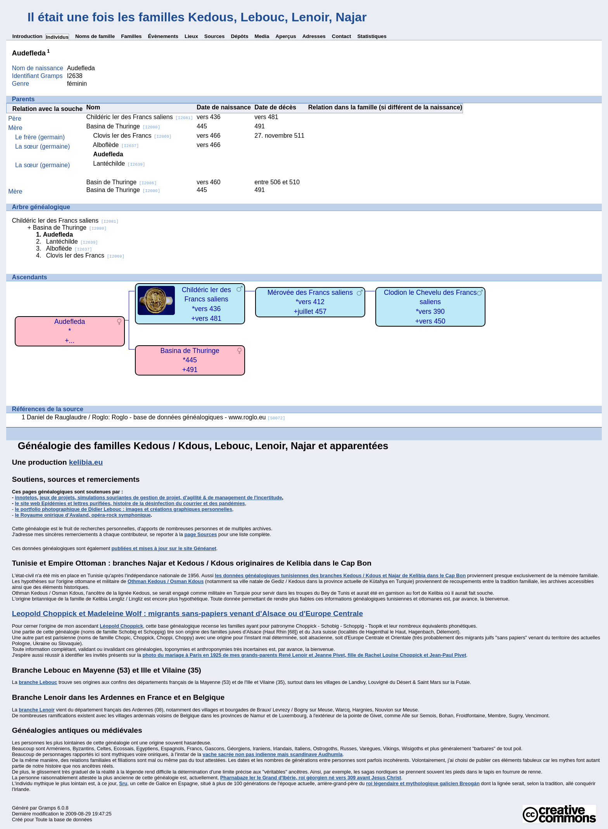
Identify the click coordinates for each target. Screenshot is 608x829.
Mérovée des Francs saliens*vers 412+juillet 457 (310, 302)
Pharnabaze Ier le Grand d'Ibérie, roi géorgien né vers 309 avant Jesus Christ (310, 778)
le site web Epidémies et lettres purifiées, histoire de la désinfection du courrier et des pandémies (130, 503)
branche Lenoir (36, 710)
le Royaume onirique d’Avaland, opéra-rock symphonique (83, 515)
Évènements (163, 36)
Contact (341, 36)
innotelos (26, 497)
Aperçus (285, 36)
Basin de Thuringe (121, 182)
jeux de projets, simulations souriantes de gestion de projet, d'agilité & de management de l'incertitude (161, 497)
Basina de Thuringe (123, 126)
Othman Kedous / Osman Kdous (166, 581)
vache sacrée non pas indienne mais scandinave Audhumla (273, 754)
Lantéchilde (119, 163)
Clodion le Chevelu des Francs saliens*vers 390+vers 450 (430, 307)
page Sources (201, 534)
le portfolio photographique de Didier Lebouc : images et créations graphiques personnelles (123, 509)
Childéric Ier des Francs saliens (139, 117)
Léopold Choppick (121, 626)
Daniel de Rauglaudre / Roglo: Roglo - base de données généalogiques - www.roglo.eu (156, 417)
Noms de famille (95, 36)
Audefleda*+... (69, 331)
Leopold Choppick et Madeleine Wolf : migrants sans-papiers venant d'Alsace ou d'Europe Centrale (187, 613)
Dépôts (239, 36)
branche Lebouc (38, 682)
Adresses (314, 36)
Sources (214, 36)
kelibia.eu (86, 462)
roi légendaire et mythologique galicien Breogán (423, 783)
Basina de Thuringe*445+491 (190, 360)
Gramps (47, 808)
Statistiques (372, 36)
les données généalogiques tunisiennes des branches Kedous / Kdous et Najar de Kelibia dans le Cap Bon (340, 575)
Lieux (191, 36)
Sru (123, 783)
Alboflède (116, 145)
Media (262, 36)
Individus (57, 37)
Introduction (27, 36)
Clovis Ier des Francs (132, 135)
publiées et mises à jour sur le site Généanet (164, 548)
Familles (131, 36)
